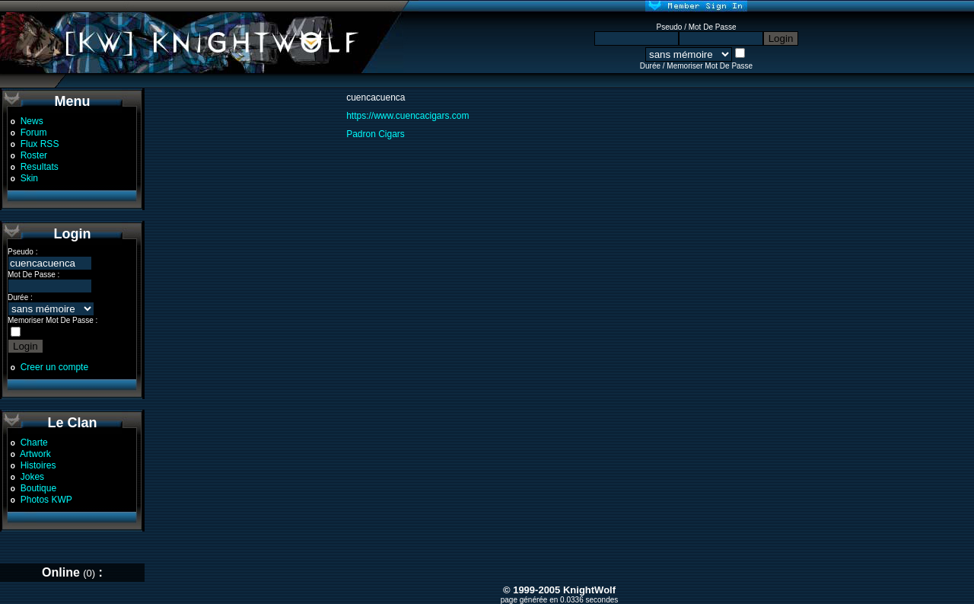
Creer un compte (54, 367)
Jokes (32, 476)
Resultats (40, 166)
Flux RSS (40, 144)
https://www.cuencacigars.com (407, 115)
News (32, 121)
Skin (29, 178)
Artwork (35, 454)
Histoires (38, 465)
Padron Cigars (375, 134)
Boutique (38, 488)
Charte (34, 442)
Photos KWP (46, 499)
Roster (34, 155)
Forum (34, 132)
